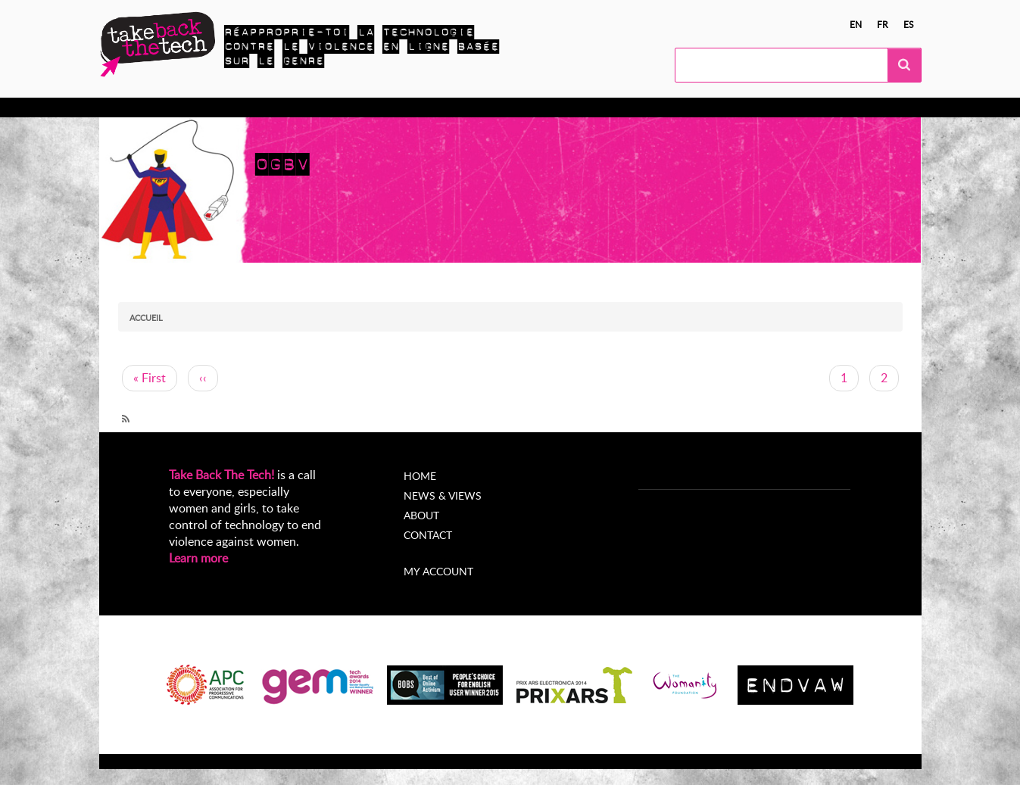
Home (420, 476)
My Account (652, 107)
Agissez (262, 107)
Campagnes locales (351, 107)
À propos (577, 107)
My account (438, 571)
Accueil (146, 317)
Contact (428, 535)
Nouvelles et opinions (477, 107)
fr (882, 24)
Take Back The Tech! (221, 474)
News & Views (443, 495)
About (421, 515)
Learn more (198, 558)
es (908, 24)
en (856, 24)
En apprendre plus (175, 107)
